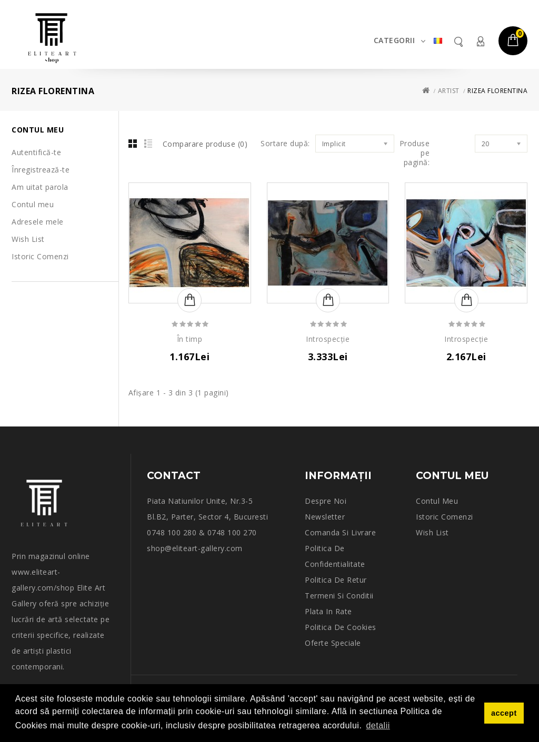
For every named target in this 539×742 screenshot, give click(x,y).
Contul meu (480, 41)
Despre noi (325, 501)
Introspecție (328, 339)
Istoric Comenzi (40, 256)
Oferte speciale (333, 643)
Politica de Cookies (340, 627)
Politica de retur (336, 580)
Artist (449, 90)
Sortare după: (285, 143)
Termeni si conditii (339, 596)
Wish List (28, 239)
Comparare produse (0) (205, 144)
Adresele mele (38, 222)
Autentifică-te (36, 152)
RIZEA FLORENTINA (497, 90)
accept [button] (504, 713)
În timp (190, 339)
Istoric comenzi (444, 517)
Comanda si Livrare (340, 532)
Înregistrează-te (40, 170)
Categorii (394, 40)
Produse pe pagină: (415, 153)
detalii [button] (378, 725)
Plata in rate (328, 611)
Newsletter (325, 517)
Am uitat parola (40, 187)
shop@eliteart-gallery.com (195, 548)
